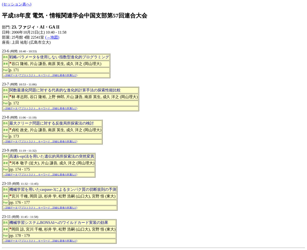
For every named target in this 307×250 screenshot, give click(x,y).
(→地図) (52, 37)
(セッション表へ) (16, 4)
